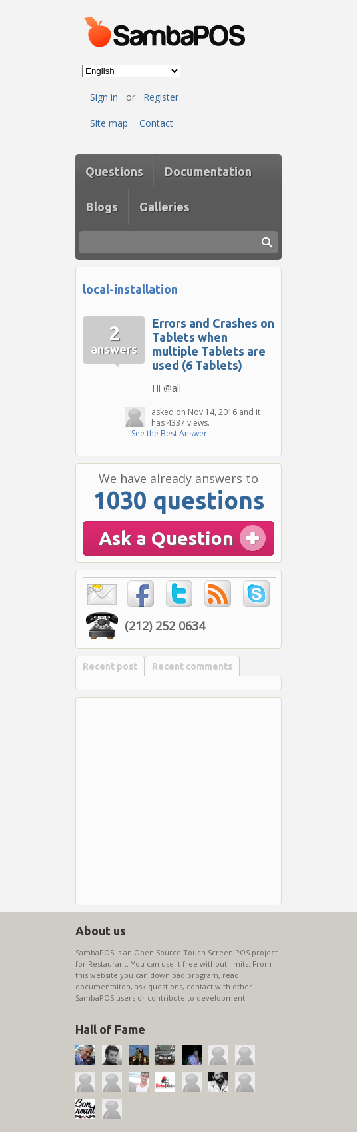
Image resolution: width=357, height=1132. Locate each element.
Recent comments (192, 666)
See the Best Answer (169, 433)
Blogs (102, 206)
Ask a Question (166, 538)
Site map (109, 123)
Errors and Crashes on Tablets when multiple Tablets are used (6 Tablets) (213, 344)
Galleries (164, 206)
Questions (114, 171)
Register (160, 97)
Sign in (104, 97)
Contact (156, 123)
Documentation (208, 171)
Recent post (110, 666)
